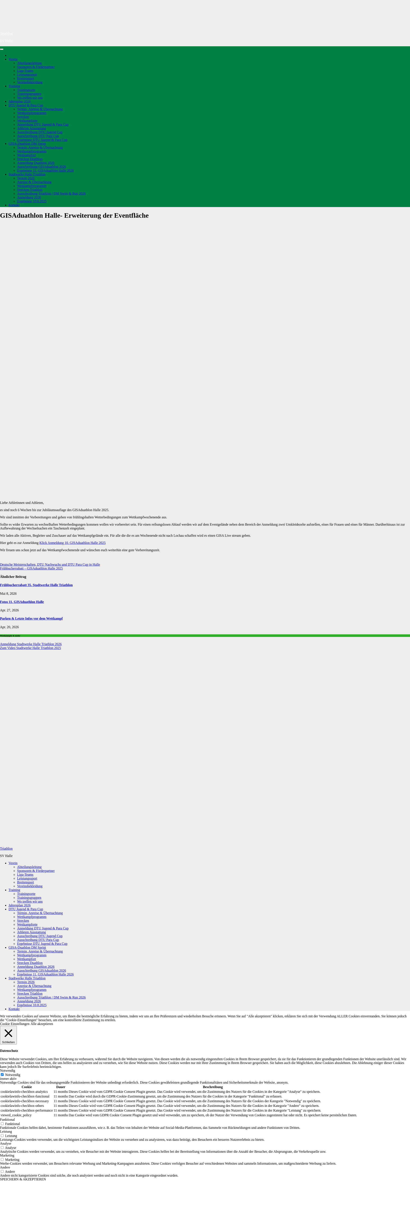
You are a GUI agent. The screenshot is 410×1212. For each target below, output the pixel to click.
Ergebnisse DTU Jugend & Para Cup (42, 140)
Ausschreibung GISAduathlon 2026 (41, 166)
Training (14, 86)
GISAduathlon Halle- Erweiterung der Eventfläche (74, 215)
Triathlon (6, 33)
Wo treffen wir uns (30, 97)
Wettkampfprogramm (31, 113)
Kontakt (14, 205)
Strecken (23, 117)
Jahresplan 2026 (20, 101)
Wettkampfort (26, 155)
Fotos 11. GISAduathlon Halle (22, 602)
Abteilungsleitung (29, 63)
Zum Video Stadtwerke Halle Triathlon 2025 (30, 648)
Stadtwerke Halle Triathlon (27, 174)
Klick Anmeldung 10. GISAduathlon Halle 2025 (72, 543)
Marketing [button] (7, 1155)
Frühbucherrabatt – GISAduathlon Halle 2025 (31, 568)
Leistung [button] (6, 1131)
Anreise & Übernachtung (34, 182)
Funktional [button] (7, 1119)
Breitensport (25, 78)
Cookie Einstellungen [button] (14, 1024)
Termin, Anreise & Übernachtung (40, 109)
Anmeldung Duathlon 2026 (35, 163)
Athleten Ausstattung (31, 128)
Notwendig (12, 1075)
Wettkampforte (27, 120)
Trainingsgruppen (29, 94)
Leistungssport (27, 74)
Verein (13, 59)
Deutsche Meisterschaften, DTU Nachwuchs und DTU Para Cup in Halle (50, 564)
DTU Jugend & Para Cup (26, 105)
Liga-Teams (25, 70)
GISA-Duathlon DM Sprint (27, 143)
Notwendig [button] (7, 1070)
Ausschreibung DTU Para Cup (38, 136)
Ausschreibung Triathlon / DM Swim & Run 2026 (51, 193)
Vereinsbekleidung (29, 82)
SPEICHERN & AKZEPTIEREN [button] (23, 1179)
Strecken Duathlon (30, 159)
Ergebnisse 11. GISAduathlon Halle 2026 (45, 170)
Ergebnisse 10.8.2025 (32, 201)
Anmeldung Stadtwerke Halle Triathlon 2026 (31, 644)
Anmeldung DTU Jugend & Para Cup (43, 124)
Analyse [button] (5, 1143)
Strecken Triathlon (29, 189)
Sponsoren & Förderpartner (36, 67)
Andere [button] (5, 1167)
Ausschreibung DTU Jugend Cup (40, 132)
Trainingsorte (26, 90)
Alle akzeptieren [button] (42, 1024)
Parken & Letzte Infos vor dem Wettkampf (31, 618)
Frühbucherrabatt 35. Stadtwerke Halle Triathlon (36, 585)
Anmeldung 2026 (29, 197)
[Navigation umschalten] (1, 49)
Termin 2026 (26, 178)
